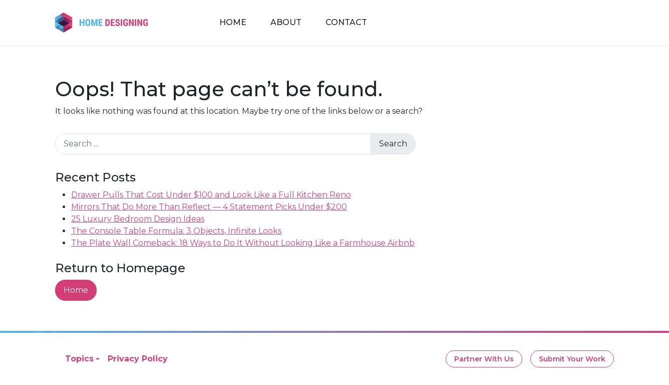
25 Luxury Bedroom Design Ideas (137, 219)
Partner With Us (484, 358)
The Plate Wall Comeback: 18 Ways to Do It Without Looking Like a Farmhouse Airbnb (243, 243)
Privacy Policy (138, 358)
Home (232, 22)
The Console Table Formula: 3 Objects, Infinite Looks (176, 231)
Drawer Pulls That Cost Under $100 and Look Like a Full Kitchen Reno (211, 195)
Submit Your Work (572, 358)
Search (393, 143)
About (285, 22)
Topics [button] (79, 358)
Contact (346, 22)
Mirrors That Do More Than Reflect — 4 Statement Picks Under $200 (209, 207)
